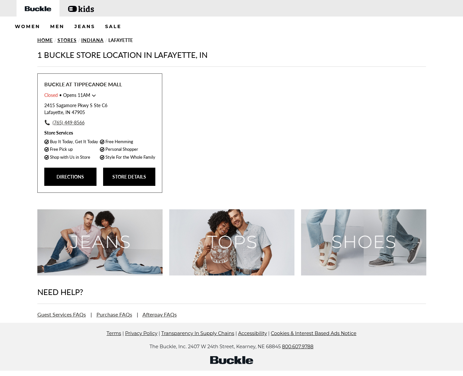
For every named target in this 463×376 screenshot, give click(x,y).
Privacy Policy (141, 343)
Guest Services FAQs (61, 314)
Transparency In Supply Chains (197, 343)
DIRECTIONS (70, 177)
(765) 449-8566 (69, 122)
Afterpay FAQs (159, 314)
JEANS (84, 26)
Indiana (92, 40)
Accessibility (252, 343)
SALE (113, 26)
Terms (114, 343)
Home (45, 40)
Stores (67, 40)
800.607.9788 (297, 356)
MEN (57, 26)
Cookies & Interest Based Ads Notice (313, 343)
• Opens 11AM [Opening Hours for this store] (67, 95)
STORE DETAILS (129, 177)
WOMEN (27, 26)
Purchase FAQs (114, 314)
